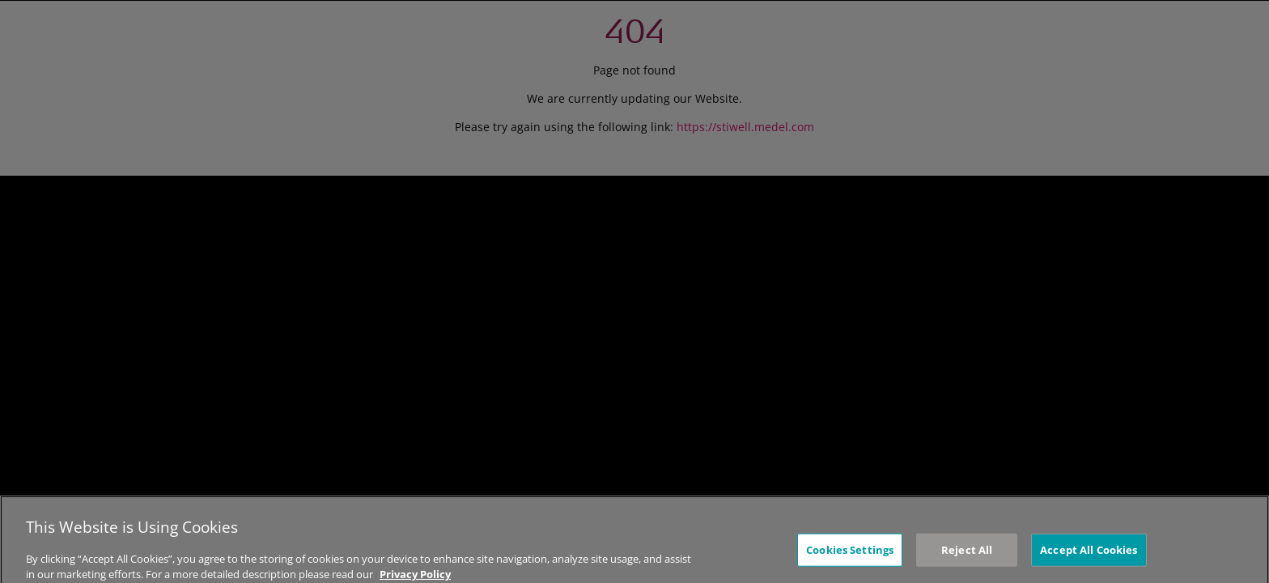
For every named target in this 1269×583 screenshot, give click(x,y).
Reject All (966, 557)
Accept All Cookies (1088, 557)
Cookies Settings (849, 557)
